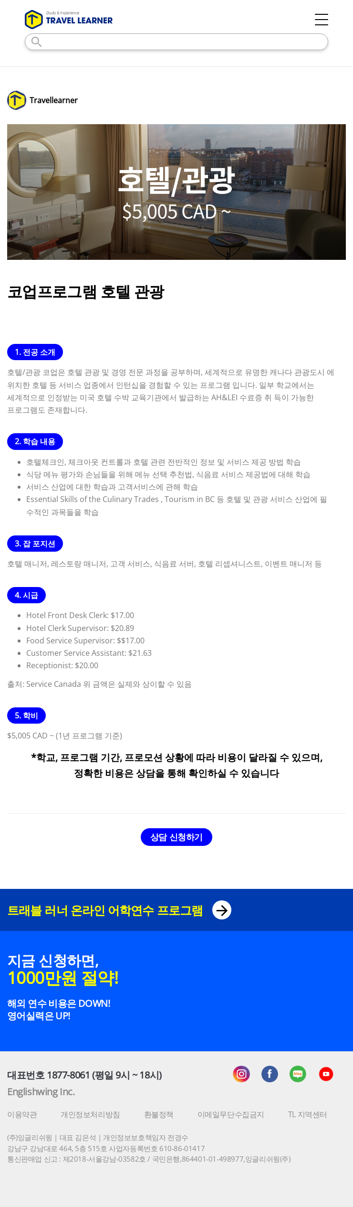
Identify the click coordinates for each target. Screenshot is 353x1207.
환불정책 (159, 1114)
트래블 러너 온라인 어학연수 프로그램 (119, 909)
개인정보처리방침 (90, 1114)
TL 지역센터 (307, 1114)
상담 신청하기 (176, 837)
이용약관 (22, 1114)
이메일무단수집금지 (230, 1114)
